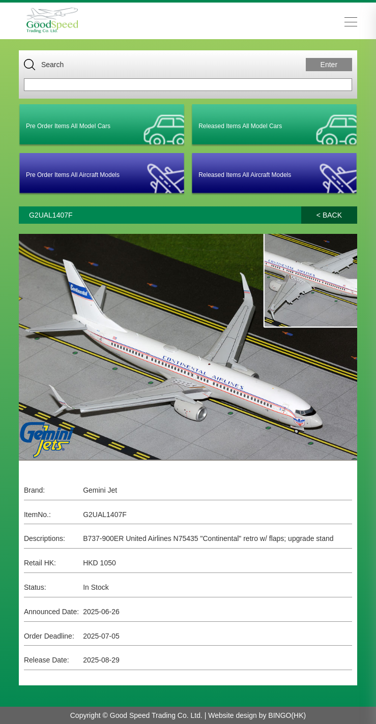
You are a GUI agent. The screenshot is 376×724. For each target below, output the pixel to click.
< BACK (329, 215)
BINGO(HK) (287, 715)
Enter (329, 65)
